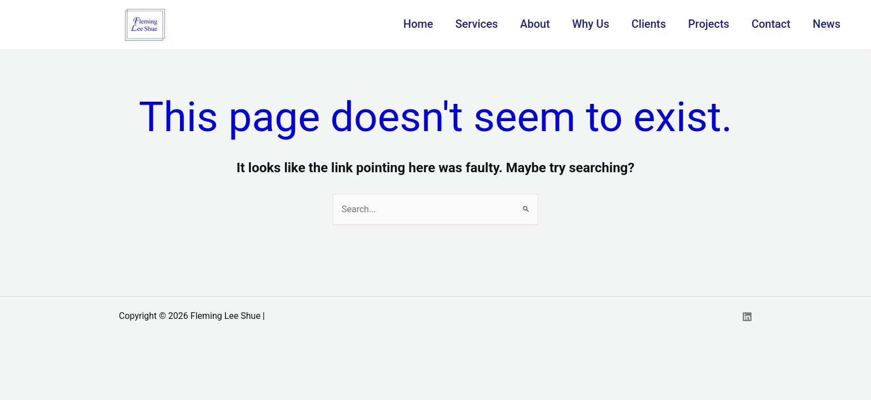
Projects (708, 23)
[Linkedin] (747, 317)
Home (418, 23)
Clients (649, 23)
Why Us (590, 23)
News (826, 23)
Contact (771, 23)
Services (476, 23)
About (535, 23)
